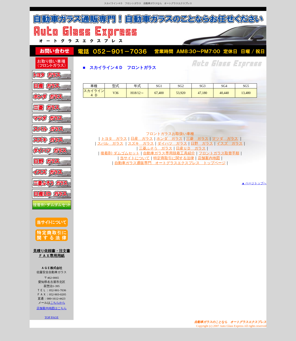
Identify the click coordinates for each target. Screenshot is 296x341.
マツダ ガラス (225, 139)
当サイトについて (135, 158)
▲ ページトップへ (254, 183)
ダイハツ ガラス (172, 143)
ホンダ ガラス (169, 139)
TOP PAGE (52, 317)
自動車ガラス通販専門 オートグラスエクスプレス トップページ (169, 163)
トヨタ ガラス (114, 139)
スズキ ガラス (141, 143)
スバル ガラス (110, 143)
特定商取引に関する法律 (173, 158)
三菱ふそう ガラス (155, 148)
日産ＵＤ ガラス (191, 148)
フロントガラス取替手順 (219, 153)
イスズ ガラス (230, 143)
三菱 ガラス (197, 139)
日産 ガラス (142, 139)
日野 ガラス (202, 143)
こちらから (57, 302)
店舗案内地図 (209, 158)
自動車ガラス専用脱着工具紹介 (169, 153)
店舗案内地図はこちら (52, 308)
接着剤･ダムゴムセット (120, 153)
